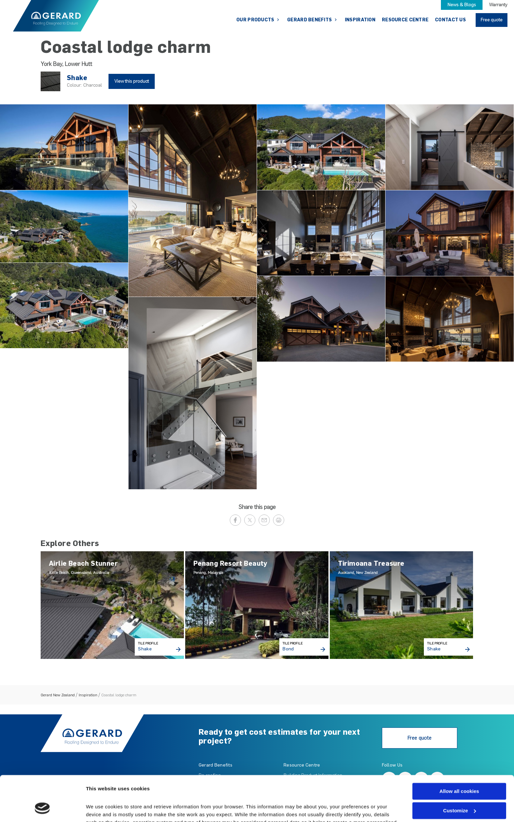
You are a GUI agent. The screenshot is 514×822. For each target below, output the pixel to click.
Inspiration (360, 20)
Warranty (498, 5)
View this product (131, 81)
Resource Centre (405, 20)
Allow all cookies (459, 752)
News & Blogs (461, 5)
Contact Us (450, 20)
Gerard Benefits (310, 20)
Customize (459, 771)
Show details (101, 809)
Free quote (492, 20)
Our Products (255, 20)
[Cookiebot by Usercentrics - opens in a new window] (42, 809)
